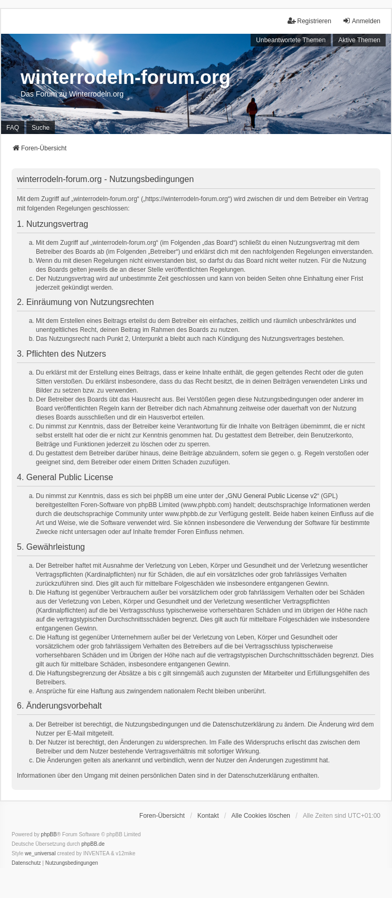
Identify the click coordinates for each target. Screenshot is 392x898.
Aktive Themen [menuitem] (359, 40)
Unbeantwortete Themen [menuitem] (291, 40)
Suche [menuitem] (41, 127)
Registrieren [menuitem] (309, 21)
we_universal (40, 853)
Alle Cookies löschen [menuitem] (261, 815)
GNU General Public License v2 (272, 496)
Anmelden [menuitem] (361, 21)
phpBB (49, 834)
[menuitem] (26, 863)
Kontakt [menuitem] (208, 815)
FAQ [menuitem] (12, 127)
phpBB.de (92, 844)
